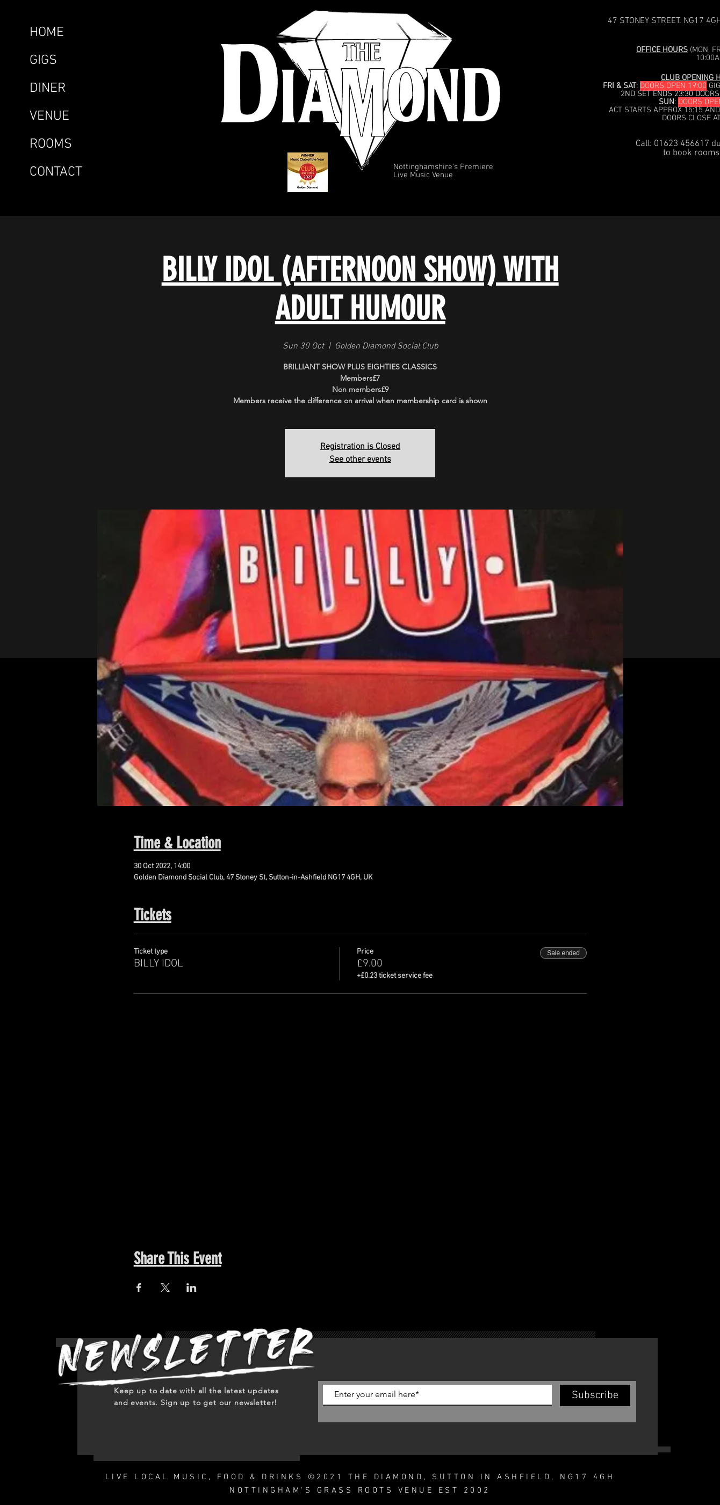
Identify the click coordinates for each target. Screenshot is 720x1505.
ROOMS (51, 144)
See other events (360, 459)
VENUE (49, 116)
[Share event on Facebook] (139, 1287)
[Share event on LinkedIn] (191, 1287)
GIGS (43, 61)
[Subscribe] (595, 1395)
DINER (48, 89)
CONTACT (56, 172)
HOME (47, 33)
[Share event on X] (165, 1287)
